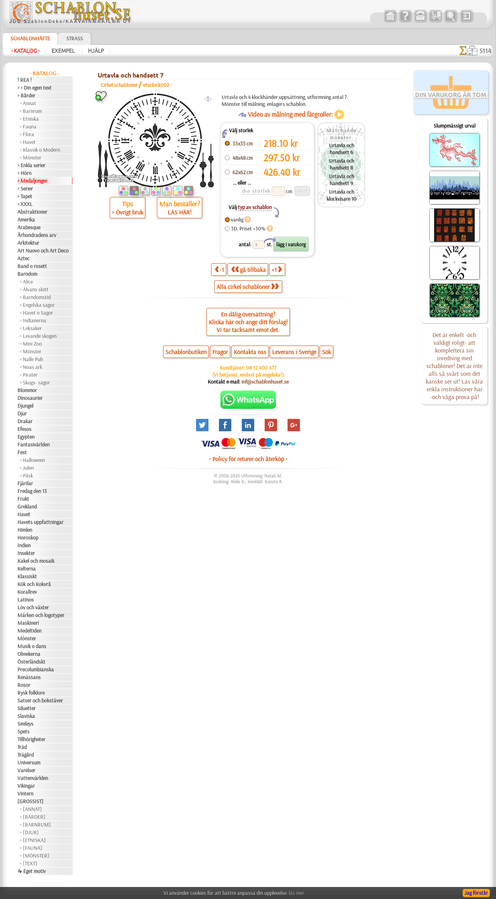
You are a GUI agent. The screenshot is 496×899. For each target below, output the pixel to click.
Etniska (31, 118)
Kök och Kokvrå (34, 584)
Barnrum (32, 110)
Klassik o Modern (41, 149)
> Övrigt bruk (127, 212)
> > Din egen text (34, 87)
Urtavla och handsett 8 (341, 164)
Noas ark (32, 366)
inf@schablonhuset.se (265, 381)
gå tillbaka (248, 269)
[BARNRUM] (37, 824)
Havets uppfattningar (40, 522)
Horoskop (27, 537)
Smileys (25, 723)
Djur (22, 413)
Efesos (24, 428)
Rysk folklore (31, 692)
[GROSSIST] (30, 801)
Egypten (25, 436)
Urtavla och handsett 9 (341, 180)
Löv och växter (33, 607)
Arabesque (28, 227)
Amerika (26, 219)
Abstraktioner (32, 211)
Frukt (23, 498)
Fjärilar (25, 483)
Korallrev (27, 591)
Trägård (25, 754)
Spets (23, 731)
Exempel (64, 51)
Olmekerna (28, 653)
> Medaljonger (32, 180)
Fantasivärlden (33, 444)
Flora (28, 134)
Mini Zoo (32, 343)
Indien (24, 545)
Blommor (27, 390)
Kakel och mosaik (35, 560)
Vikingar (26, 785)
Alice (28, 281)
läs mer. (297, 892)
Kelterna (26, 568)
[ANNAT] (32, 809)
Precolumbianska (35, 669)
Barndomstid (37, 297)
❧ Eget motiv (31, 871)
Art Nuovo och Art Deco (43, 250)
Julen (28, 467)
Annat (29, 103)
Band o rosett (32, 266)
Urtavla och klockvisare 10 (341, 195)
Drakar (25, 421)
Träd (22, 746)
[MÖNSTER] (36, 855)
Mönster (32, 157)
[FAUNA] (32, 847)
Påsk (28, 475)
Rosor (23, 684)
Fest (22, 452)
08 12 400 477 (261, 367)
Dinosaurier (30, 397)
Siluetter (26, 708)
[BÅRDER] (34, 816)
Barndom (27, 273)
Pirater (30, 374)
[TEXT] (30, 863)
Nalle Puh (33, 359)
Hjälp (96, 51)
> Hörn (24, 172)
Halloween (34, 459)
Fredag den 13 (32, 491)
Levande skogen (40, 335)
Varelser (26, 770)
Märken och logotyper (40, 615)
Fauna (29, 126)
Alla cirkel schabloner (248, 286)
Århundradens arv (36, 235)
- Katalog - (25, 51)
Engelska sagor (39, 304)
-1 (219, 269)
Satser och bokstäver (40, 700)
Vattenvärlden (32, 778)
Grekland (27, 506)
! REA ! (24, 79)
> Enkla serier (31, 165)
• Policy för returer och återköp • (248, 459)
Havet (29, 141)
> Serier (25, 188)
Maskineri (28, 622)
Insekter (26, 553)
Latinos (25, 599)
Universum (28, 762)
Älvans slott (35, 289)
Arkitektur (28, 242)
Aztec (23, 258)
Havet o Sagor (38, 312)
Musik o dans (31, 646)
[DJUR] (31, 832)
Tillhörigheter (31, 739)
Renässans (29, 677)
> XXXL (25, 204)
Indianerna (34, 320)
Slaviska (26, 715)
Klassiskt (27, 576)
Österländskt (31, 661)
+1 (277, 269)
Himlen (24, 529)
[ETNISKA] (34, 840)
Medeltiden (29, 630)
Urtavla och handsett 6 (341, 149)
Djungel (25, 405)
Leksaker (32, 328)
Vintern (25, 793)
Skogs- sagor (36, 382)
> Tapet (24, 196)
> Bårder (26, 95)
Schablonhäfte (30, 38)
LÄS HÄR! (179, 212)
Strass (74, 38)
